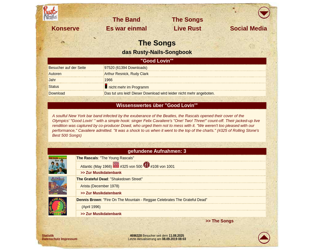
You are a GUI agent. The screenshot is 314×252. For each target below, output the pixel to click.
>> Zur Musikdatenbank (101, 173)
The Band (126, 19)
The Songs (187, 19)
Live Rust (187, 28)
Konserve (65, 28)
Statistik (48, 235)
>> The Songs (220, 220)
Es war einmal (126, 28)
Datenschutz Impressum (60, 239)
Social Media (248, 28)
